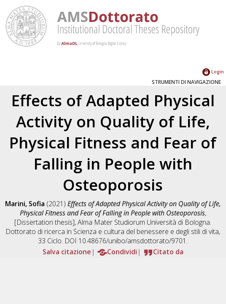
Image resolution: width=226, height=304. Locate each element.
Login (213, 71)
